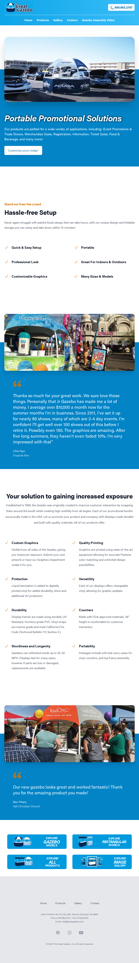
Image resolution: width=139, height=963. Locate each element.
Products (43, 20)
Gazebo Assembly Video (98, 20)
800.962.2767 (121, 7)
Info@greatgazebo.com (73, 921)
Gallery (58, 20)
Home (28, 20)
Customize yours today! (23, 150)
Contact (72, 20)
